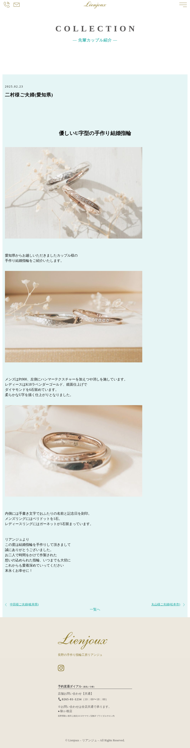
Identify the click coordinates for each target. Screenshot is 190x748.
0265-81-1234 (70, 699)
